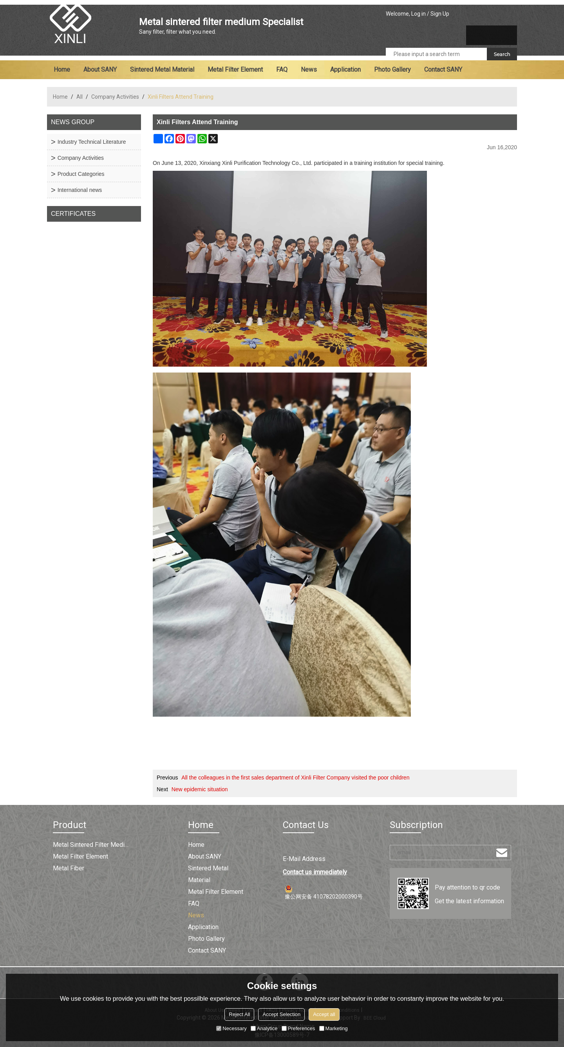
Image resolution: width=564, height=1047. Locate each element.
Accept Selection (281, 1014)
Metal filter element (235, 69)
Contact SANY (443, 69)
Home (62, 69)
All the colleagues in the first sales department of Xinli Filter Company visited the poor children (295, 777)
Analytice (264, 1028)
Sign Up (439, 14)
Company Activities (115, 97)
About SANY (100, 69)
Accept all (324, 1014)
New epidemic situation (200, 789)
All (79, 97)
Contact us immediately (315, 872)
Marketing (333, 1028)
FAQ (281, 69)
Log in (418, 14)
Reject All (239, 1014)
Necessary (231, 1028)
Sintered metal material (162, 69)
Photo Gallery (392, 69)
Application (345, 69)
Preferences (298, 1028)
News (309, 69)
